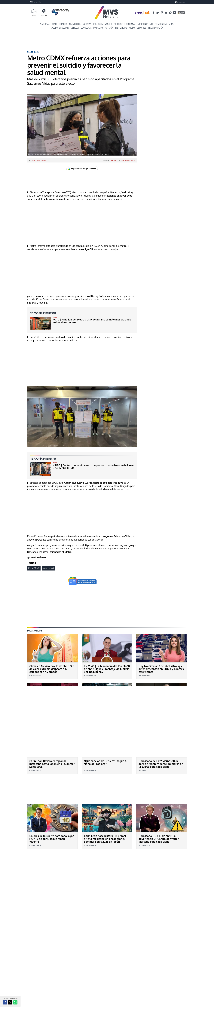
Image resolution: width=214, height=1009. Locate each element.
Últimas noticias (35, 2)
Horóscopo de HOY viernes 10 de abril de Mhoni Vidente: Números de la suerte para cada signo (161, 763)
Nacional (45, 24)
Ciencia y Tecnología (80, 28)
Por (37, 160)
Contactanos (179, 2)
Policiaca (98, 24)
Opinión (109, 28)
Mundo (108, 24)
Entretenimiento (145, 24)
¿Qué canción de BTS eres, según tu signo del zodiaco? (105, 762)
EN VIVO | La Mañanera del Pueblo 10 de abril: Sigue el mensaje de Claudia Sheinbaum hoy (107, 668)
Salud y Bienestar (60, 28)
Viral (171, 24)
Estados (63, 24)
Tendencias (161, 24)
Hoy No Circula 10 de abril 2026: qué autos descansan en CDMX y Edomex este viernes (161, 668)
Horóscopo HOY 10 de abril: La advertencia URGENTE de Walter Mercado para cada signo (159, 818)
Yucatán (87, 24)
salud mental (48, 568)
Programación (155, 28)
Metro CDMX (33, 568)
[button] (5, 1002)
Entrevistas (121, 28)
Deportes (141, 28)
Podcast (118, 24)
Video (132, 28)
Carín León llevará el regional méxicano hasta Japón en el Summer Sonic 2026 (52, 763)
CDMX (54, 24)
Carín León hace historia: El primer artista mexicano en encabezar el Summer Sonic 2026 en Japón (105, 818)
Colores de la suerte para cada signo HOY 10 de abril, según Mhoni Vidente (51, 818)
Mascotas (98, 28)
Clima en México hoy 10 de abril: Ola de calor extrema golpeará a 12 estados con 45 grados (51, 668)
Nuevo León (75, 24)
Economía (129, 24)
